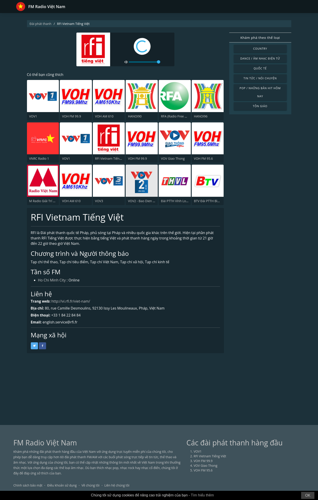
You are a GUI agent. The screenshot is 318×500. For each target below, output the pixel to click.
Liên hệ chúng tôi (116, 485)
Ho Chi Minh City (52, 280)
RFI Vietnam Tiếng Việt (111, 158)
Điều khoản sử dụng (62, 485)
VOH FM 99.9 (71, 116)
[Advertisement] (159, 386)
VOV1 (33, 116)
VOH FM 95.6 (203, 158)
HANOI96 (201, 116)
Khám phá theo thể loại (260, 37)
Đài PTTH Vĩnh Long (175, 201)
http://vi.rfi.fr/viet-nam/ (70, 301)
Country (260, 49)
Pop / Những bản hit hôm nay (260, 92)
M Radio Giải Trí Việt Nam (48, 201)
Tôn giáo (260, 106)
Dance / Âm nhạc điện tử (260, 58)
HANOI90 (135, 116)
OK (307, 495)
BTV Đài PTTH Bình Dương (213, 201)
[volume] (144, 62)
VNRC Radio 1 (39, 158)
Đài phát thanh (40, 24)
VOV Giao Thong (173, 158)
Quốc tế (260, 68)
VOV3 (99, 201)
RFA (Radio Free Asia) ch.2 (179, 116)
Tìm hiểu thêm (202, 495)
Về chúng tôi (90, 485)
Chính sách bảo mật (27, 485)
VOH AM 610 (104, 116)
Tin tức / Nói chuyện (260, 78)
